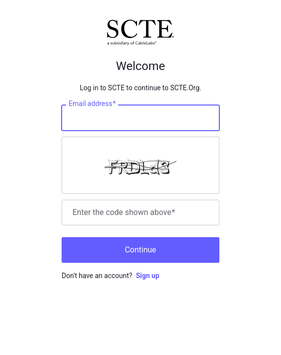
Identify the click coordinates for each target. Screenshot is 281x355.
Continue (140, 249)
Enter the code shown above (123, 212)
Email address (92, 104)
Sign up (147, 276)
